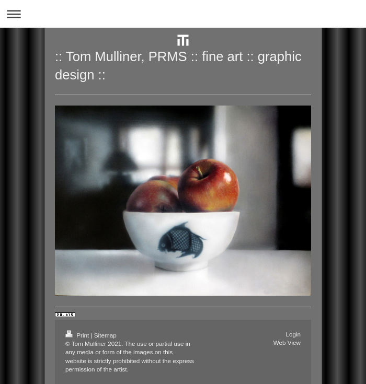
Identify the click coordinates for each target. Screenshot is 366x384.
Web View (287, 342)
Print (78, 335)
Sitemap (105, 335)
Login (293, 334)
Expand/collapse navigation (183, 14)
